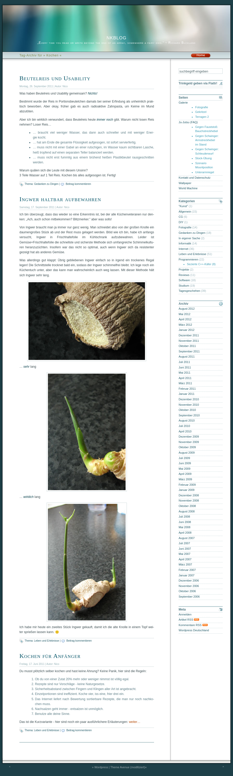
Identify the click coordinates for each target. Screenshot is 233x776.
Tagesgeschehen (189, 290)
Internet (183, 248)
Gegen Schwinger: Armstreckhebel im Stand (207, 140)
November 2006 (189, 586)
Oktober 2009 (187, 447)
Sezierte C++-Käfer (199, 264)
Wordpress (101, 767)
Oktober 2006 (187, 591)
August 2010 (187, 420)
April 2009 (185, 473)
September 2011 (189, 351)
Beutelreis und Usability (54, 78)
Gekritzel (200, 111)
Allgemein (185, 211)
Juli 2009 (184, 458)
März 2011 (185, 383)
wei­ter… (134, 722)
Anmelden (185, 614)
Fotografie (201, 107)
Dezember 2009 (189, 436)
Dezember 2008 (189, 495)
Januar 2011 (186, 393)
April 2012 (185, 319)
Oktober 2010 (187, 409)
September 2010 (189, 415)
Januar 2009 (186, 489)
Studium (184, 285)
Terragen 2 (202, 116)
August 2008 (187, 511)
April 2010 (185, 431)
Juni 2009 (185, 463)
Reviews (184, 275)
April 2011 (185, 378)
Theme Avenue (119, 767)
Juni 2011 (185, 367)
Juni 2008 (185, 522)
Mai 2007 (184, 553)
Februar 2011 (187, 388)
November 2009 (189, 442)
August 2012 (187, 308)
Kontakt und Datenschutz (194, 177)
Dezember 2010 (189, 399)
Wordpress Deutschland (194, 630)
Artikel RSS (189, 619)
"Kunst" (183, 206)
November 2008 (189, 500)
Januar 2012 (186, 329)
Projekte (184, 269)
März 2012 (185, 324)
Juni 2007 (185, 548)
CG (181, 216)
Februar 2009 (187, 484)
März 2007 (185, 564)
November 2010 (189, 404)
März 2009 (185, 479)
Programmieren (188, 259)
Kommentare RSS (193, 625)
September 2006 (189, 596)
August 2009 (187, 452)
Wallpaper (185, 183)
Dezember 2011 (189, 335)
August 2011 (187, 356)
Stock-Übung (203, 158)
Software (184, 280)
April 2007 (185, 559)
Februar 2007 (187, 569)
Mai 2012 (184, 314)
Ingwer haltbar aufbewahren (60, 199)
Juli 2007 (184, 543)
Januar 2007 (186, 575)
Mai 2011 (184, 372)
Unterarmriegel (204, 172)
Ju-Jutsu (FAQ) (188, 122)
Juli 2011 (184, 362)
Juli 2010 (184, 425)
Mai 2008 (184, 527)
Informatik (185, 243)
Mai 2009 (184, 468)
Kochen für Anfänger (50, 655)
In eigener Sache (189, 238)
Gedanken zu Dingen (46, 184)
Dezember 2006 (189, 580)
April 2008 (185, 532)
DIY (181, 222)
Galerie (183, 102)
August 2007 (187, 538)
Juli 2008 (184, 516)
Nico (65, 86)
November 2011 (189, 340)
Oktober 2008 (187, 505)
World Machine (188, 188)
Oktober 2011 (187, 345)
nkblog (117, 37)
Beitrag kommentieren (78, 184)
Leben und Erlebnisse (46, 640)
